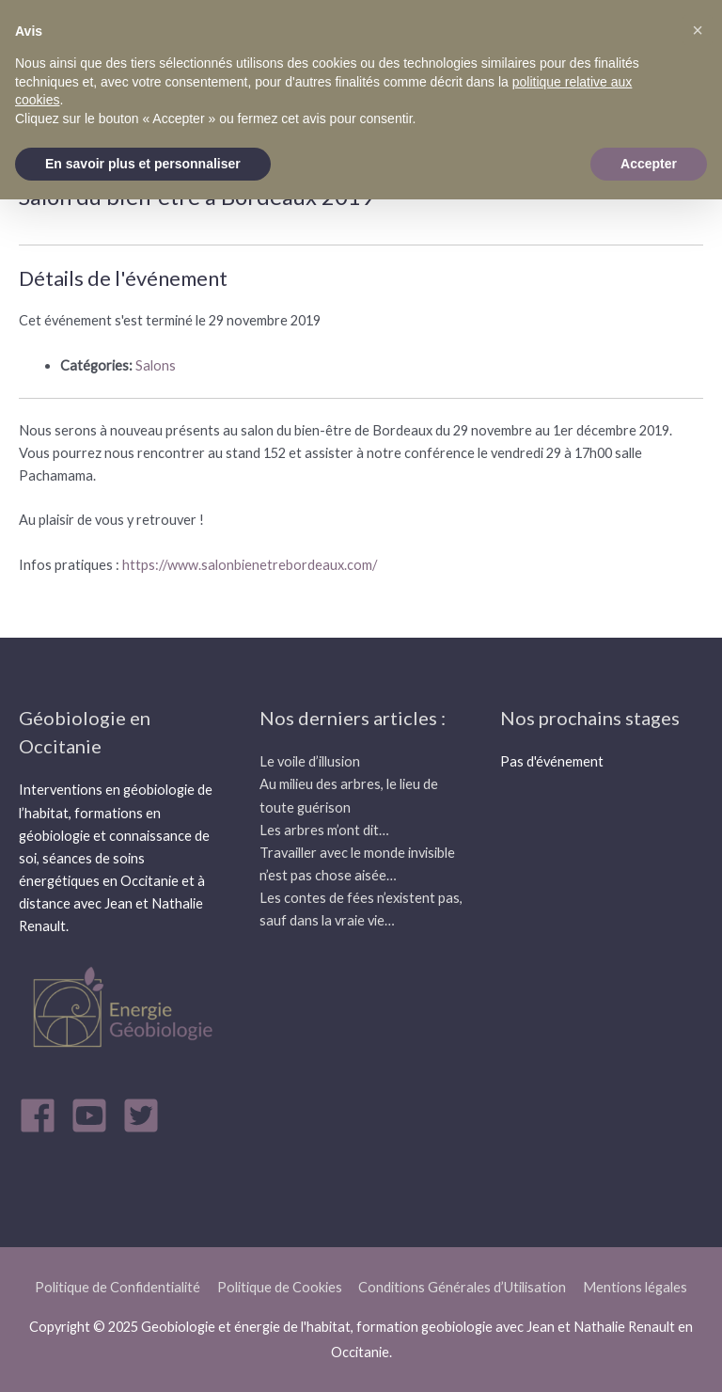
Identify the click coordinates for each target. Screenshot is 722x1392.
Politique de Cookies (279, 1287)
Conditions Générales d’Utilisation (462, 1287)
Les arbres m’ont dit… (324, 830)
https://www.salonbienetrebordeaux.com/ (248, 565)
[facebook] (43, 1115)
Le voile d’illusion (309, 761)
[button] (698, 30)
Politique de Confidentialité (117, 1287)
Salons (155, 365)
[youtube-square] (95, 1115)
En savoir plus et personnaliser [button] (143, 163)
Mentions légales (635, 1287)
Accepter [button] (648, 163)
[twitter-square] (146, 1115)
